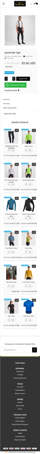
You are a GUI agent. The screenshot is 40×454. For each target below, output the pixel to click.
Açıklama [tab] (6, 99)
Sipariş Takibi (20, 406)
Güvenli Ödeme (20, 436)
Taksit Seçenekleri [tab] (9, 108)
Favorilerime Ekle (12, 90)
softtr (6, 452)
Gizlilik (20, 433)
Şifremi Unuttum (20, 393)
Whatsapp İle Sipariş (15, 85)
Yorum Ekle (10, 58)
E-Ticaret (18, 452)
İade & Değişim (20, 421)
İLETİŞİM (20, 375)
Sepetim (20, 402)
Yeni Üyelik (20, 387)
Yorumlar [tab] (6, 104)
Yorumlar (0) (28, 56)
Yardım (20, 409)
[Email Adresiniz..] (17, 350)
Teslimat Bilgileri (20, 418)
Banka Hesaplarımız (20, 378)
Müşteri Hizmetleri (20, 440)
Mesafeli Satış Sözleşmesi (20, 424)
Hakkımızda (20, 371)
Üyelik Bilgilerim (20, 390)
